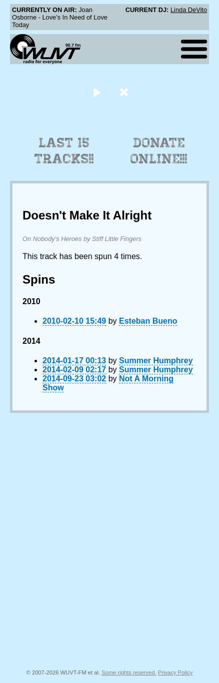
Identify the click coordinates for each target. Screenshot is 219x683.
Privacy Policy (175, 672)
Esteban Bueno (148, 321)
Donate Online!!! (159, 151)
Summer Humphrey (156, 360)
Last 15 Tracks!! (64, 151)
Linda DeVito (188, 10)
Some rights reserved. (129, 672)
